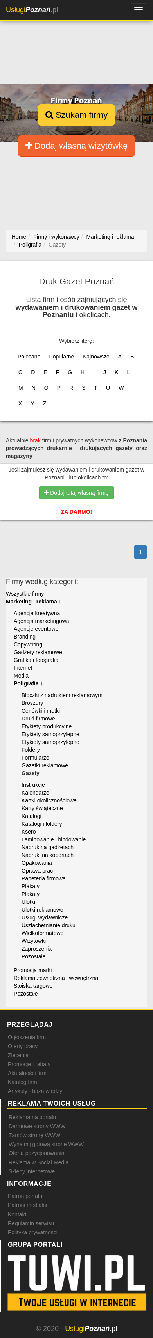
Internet (23, 668)
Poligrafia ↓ (28, 683)
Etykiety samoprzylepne (50, 734)
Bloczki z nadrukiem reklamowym (62, 695)
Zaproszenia (37, 949)
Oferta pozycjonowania (36, 1153)
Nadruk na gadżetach (48, 847)
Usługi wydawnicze (45, 917)
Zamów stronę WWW (34, 1135)
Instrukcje (33, 785)
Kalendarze (35, 793)
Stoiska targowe (33, 986)
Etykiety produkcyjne (47, 726)
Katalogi (31, 816)
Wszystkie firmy (25, 594)
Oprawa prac (37, 871)
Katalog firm (22, 1082)
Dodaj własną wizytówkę (76, 146)
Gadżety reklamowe (38, 652)
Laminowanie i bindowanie (54, 839)
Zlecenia (18, 1055)
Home (19, 237)
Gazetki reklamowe (45, 765)
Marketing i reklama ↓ (33, 601)
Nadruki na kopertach (48, 855)
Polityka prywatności (33, 1232)
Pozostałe (33, 956)
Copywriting (28, 644)
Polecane (29, 356)
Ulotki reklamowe (42, 910)
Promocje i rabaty (29, 1064)
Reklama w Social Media (38, 1162)
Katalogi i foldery (42, 824)
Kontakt (17, 1214)
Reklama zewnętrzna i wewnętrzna (56, 978)
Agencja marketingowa (41, 621)
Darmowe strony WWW (37, 1126)
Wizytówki (34, 941)
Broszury (32, 703)
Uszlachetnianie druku (49, 925)
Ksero (29, 832)
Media (21, 676)
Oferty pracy (23, 1046)
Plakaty (31, 886)
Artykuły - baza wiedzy (35, 1091)
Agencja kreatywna (37, 613)
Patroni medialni (27, 1205)
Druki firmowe (38, 718)
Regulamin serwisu (31, 1223)
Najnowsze (96, 356)
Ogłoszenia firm (27, 1037)
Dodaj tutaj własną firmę (76, 493)
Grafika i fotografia (36, 660)
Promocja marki (33, 970)
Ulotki (28, 902)
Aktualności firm (27, 1073)
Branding (25, 637)
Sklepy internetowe (32, 1171)
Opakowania (37, 863)
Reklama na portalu (32, 1117)
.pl (32, 10)
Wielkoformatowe (42, 933)
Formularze (35, 757)
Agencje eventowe (36, 629)
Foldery (31, 750)
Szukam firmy (76, 115)
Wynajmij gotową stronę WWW (46, 1144)
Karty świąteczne (42, 808)
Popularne (61, 356)
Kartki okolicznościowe (49, 800)
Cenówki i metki (41, 711)
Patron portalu (25, 1196)
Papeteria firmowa (44, 878)
